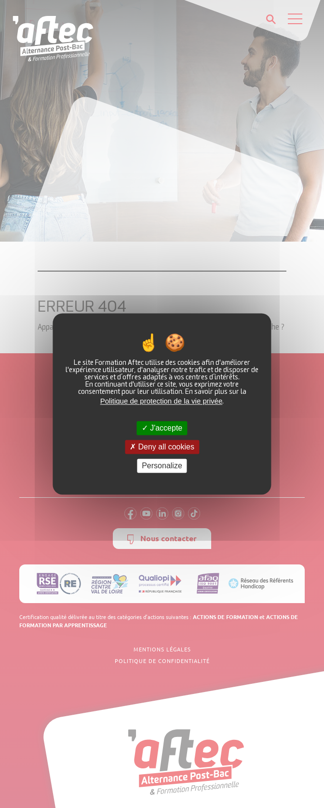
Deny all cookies (162, 447)
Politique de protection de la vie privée (161, 401)
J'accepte (162, 428)
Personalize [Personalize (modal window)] (162, 466)
